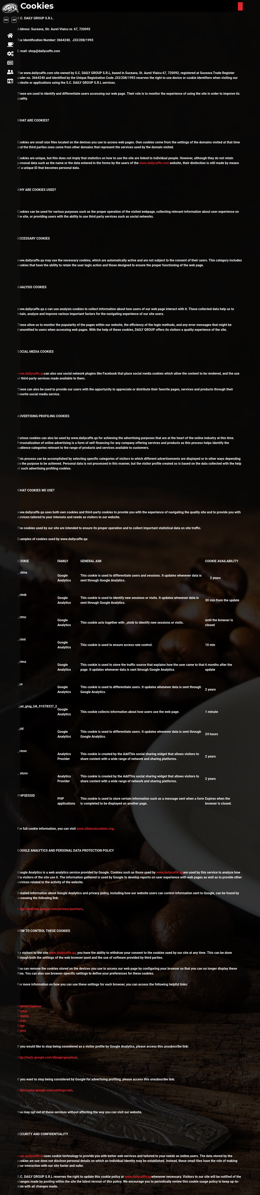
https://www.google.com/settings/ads (44, 1090)
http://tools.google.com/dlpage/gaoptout (47, 1057)
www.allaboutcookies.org (95, 829)
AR (14, 19)
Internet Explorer (29, 1006)
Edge (21, 1026)
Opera (21, 1031)
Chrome (23, 1016)
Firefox (22, 1011)
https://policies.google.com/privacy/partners (50, 909)
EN (6, 19)
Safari (21, 1021)
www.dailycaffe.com (154, 163)
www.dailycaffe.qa (30, 373)
